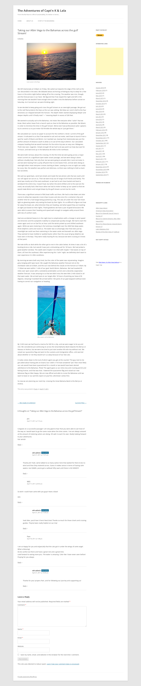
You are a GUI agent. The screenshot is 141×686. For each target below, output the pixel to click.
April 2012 (99, 125)
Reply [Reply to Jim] (19, 445)
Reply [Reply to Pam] (19, 562)
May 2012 (99, 122)
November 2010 (101, 170)
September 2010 (101, 175)
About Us (29, 21)
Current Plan (80, 403)
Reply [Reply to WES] (19, 502)
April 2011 (99, 156)
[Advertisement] (109, 61)
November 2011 (101, 138)
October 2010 (100, 172)
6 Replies (20, 39)
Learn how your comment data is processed (63, 664)
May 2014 (99, 112)
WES (28, 481)
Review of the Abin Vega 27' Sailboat (107, 232)
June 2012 (99, 119)
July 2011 (99, 148)
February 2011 (100, 162)
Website (21, 646)
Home (20, 21)
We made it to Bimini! (26, 403)
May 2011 (99, 154)
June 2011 (99, 151)
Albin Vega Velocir (101, 208)
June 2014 (99, 109)
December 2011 (101, 135)
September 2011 (101, 143)
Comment (22, 605)
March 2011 (99, 159)
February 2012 (100, 130)
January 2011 (100, 164)
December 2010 (101, 167)
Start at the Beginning (46, 21)
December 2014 (101, 101)
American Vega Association (104, 211)
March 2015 (99, 98)
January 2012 (100, 133)
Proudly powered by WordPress (27, 677)
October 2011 (100, 141)
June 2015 (99, 93)
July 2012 (99, 117)
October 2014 (100, 104)
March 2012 (99, 127)
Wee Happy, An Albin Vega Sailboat (109, 262)
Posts (35, 389)
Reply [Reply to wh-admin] (25, 473)
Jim (28, 419)
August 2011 (100, 146)
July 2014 (99, 106)
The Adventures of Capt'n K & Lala (42, 11)
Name (20, 629)
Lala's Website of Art (102, 229)
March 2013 (99, 114)
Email (20, 638)
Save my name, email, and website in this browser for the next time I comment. (50, 655)
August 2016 (100, 88)
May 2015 (99, 96)
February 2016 (100, 90)
